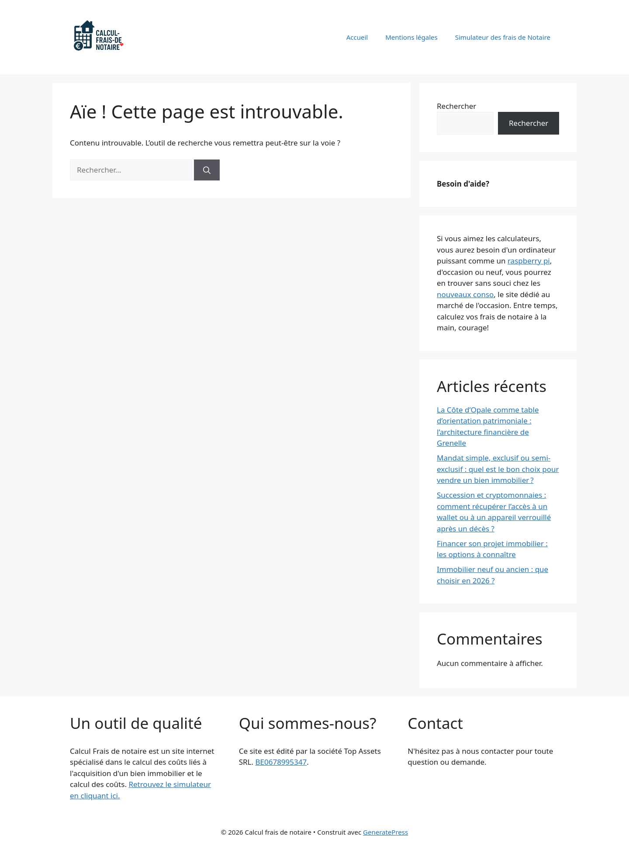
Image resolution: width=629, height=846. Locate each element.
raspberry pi (529, 261)
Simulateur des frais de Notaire (502, 37)
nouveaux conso (465, 294)
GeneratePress (385, 832)
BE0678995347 (281, 762)
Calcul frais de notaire (193, 37)
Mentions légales (411, 37)
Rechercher (456, 106)
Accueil (357, 37)
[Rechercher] (207, 169)
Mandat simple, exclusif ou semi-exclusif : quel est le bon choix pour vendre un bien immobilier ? (498, 469)
